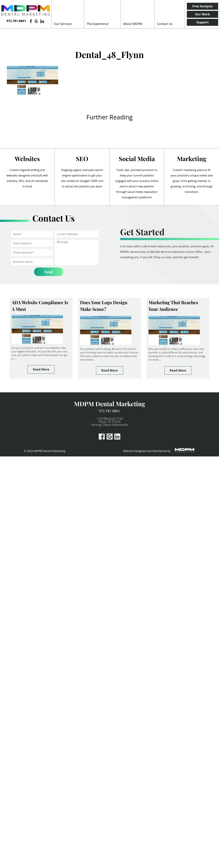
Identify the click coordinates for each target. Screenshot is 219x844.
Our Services (63, 24)
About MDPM (132, 24)
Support (202, 22)
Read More (41, 369)
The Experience (97, 24)
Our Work (202, 14)
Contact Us (164, 24)
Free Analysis (202, 6)
